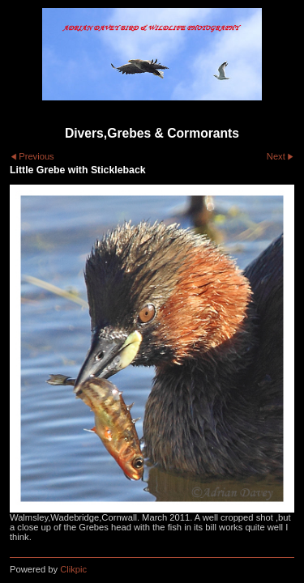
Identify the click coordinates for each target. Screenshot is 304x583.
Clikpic (73, 569)
